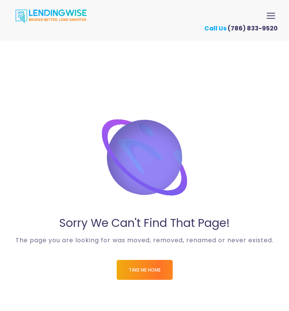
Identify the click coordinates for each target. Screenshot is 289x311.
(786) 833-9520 (255, 28)
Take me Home (145, 270)
